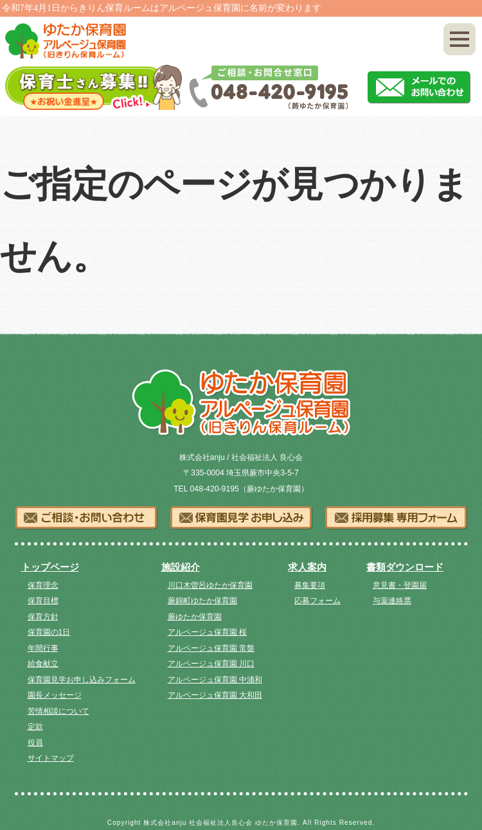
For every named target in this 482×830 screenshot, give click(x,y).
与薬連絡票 (392, 600)
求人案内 (307, 567)
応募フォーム (317, 600)
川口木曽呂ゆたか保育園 (210, 585)
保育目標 (43, 600)
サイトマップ (51, 758)
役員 (35, 742)
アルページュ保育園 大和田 (215, 695)
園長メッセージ (55, 695)
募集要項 (309, 585)
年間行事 (43, 648)
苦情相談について (58, 711)
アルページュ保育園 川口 (211, 663)
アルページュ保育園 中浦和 (215, 679)
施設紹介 (180, 567)
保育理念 (43, 585)
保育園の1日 (49, 632)
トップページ (50, 567)
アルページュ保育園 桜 (207, 632)
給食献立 (43, 663)
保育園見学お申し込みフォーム (82, 679)
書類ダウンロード (404, 567)
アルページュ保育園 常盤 (211, 648)
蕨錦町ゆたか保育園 (202, 600)
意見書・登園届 (400, 585)
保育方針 (43, 616)
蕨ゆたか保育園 (195, 616)
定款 (35, 726)
